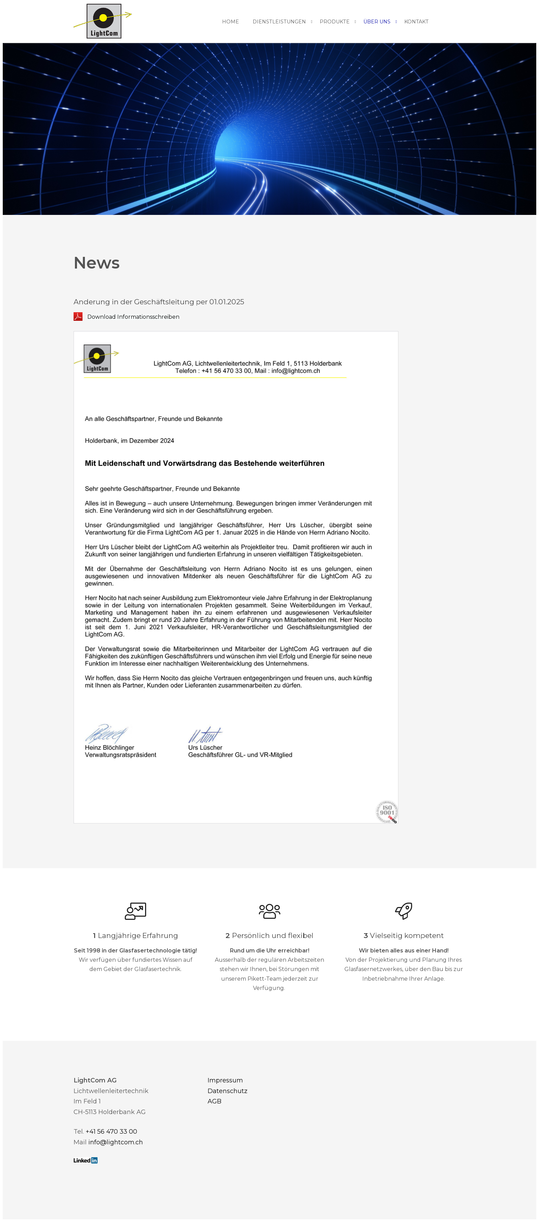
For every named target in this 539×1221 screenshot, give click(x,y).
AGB (214, 1101)
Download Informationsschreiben (133, 317)
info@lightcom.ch (115, 1142)
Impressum (225, 1080)
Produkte (335, 22)
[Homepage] (103, 21)
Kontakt (416, 22)
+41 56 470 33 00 (111, 1131)
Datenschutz (228, 1091)
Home (230, 22)
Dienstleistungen (279, 22)
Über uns (376, 22)
